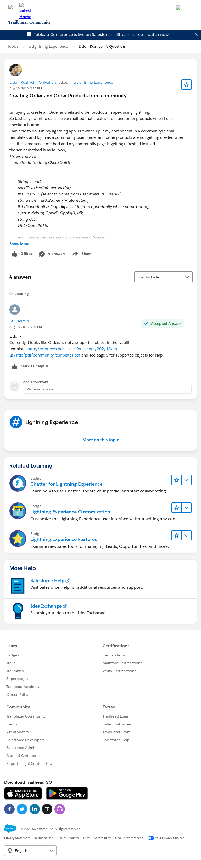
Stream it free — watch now (142, 34)
